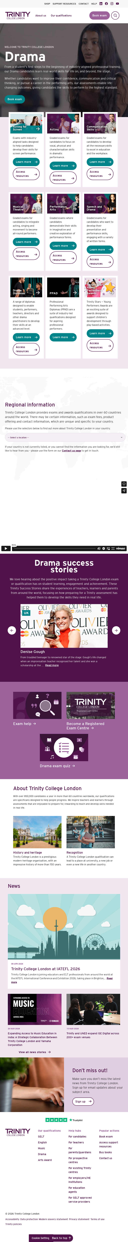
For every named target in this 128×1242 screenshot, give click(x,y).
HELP (94, 4)
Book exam (106, 1136)
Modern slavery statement (53, 1219)
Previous (12, 630)
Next (116, 630)
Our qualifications (49, 1130)
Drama (42, 1154)
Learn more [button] (23, 161)
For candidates (77, 1136)
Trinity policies (13, 1224)
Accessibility (12, 1219)
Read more (52, 665)
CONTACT (84, 4)
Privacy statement (79, 1219)
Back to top (59, 1238)
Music (41, 1148)
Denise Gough (32, 651)
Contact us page (71, 450)
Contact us (105, 1158)
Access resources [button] (22, 174)
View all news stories (32, 1052)
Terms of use (97, 1219)
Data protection (29, 1219)
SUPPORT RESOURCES (64, 4)
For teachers (76, 1142)
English (42, 1142)
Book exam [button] (99, 15)
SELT (41, 1136)
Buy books (105, 1152)
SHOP (47, 4)
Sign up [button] (80, 1101)
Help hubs (74, 1130)
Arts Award (45, 1160)
